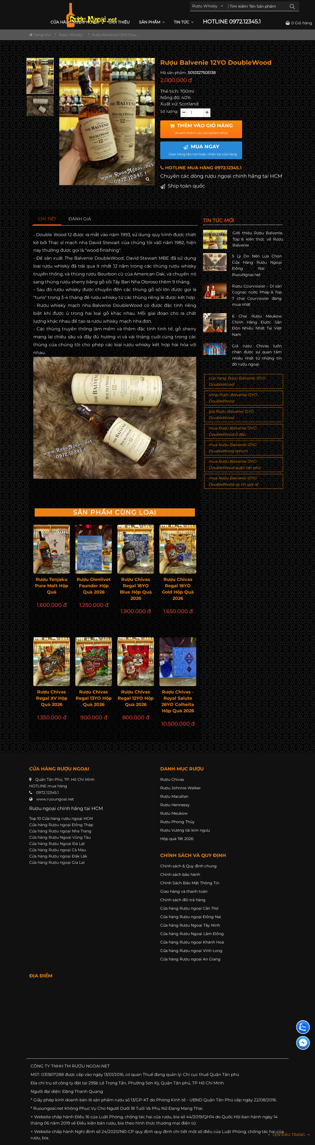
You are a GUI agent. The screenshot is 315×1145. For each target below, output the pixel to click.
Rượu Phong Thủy (177, 821)
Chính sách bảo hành (180, 874)
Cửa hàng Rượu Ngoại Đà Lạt (57, 843)
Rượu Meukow (174, 813)
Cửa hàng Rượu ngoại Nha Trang (60, 831)
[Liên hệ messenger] (303, 1043)
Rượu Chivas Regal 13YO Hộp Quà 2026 (94, 698)
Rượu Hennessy (175, 804)
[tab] (47, 219)
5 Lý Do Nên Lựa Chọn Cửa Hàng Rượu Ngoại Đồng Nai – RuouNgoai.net (257, 265)
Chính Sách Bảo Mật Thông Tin (189, 882)
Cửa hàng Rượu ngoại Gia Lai (57, 862)
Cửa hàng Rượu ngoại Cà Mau (57, 849)
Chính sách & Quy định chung (188, 866)
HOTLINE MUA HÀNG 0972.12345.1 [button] (201, 167)
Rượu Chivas (172, 779)
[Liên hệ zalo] (303, 1027)
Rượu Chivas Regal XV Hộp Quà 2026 (51, 698)
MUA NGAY (203, 150)
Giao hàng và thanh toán (183, 891)
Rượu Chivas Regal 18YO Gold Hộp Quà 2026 (178, 589)
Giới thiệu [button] (119, 22)
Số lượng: (169, 111)
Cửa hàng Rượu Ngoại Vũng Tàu (60, 837)
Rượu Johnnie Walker (180, 787)
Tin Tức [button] (184, 22)
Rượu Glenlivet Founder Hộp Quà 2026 (94, 586)
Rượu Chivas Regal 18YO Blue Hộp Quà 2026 (136, 589)
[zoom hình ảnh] (147, 179)
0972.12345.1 (47, 792)
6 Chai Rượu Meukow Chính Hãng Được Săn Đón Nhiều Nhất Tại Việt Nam (257, 325)
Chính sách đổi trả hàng (183, 899)
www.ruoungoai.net (55, 799)
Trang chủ (40, 34)
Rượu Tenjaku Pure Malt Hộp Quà (51, 586)
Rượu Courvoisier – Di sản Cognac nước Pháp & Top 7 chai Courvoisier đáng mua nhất (257, 295)
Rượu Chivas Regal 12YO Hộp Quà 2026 (136, 698)
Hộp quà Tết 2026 (177, 838)
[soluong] (195, 112)
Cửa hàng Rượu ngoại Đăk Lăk (58, 856)
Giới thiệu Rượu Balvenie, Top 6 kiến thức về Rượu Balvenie (258, 239)
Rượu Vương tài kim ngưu (185, 830)
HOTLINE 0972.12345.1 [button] (232, 22)
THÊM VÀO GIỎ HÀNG (201, 129)
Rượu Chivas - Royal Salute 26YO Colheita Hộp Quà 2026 (178, 701)
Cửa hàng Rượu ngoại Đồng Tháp (61, 824)
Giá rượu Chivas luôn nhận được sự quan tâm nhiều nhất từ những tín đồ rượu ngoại (257, 355)
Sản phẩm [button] (152, 22)
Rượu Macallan (174, 796)
